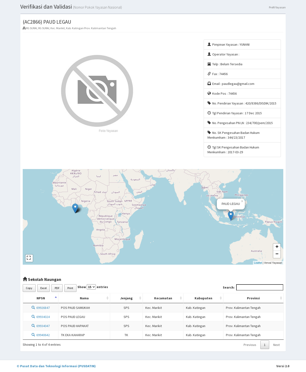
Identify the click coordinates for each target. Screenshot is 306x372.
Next (276, 345)
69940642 (41, 335)
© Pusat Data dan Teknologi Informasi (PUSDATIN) (56, 366)
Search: (253, 287)
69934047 (41, 326)
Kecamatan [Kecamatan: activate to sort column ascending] (163, 298)
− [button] (277, 254)
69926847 (41, 308)
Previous (250, 345)
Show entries (92, 287)
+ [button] (277, 247)
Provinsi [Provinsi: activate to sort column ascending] (253, 298)
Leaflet (258, 262)
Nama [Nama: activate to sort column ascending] (84, 298)
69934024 (41, 317)
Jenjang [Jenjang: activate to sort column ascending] (126, 298)
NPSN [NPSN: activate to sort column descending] (41, 298)
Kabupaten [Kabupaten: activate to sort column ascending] (203, 298)
